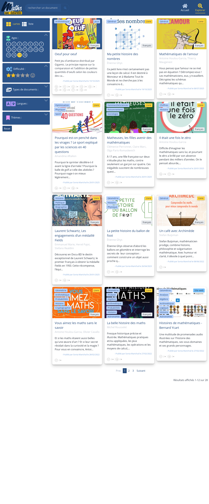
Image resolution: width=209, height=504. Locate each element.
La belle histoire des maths (126, 323)
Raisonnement (115, 109)
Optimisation (62, 105)
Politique (60, 202)
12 (30, 49)
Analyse (112, 294)
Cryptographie (62, 307)
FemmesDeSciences (118, 105)
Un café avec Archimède (176, 231)
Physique (60, 109)
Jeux (97, 21)
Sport (58, 113)
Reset (7, 128)
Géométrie (113, 198)
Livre (148, 21)
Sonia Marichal (80, 81)
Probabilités (61, 299)
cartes (13, 24)
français (94, 45)
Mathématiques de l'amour (178, 54)
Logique (164, 307)
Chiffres (164, 105)
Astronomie (114, 316)
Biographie (61, 206)
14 (41, 49)
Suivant (141, 370)
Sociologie (113, 113)
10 (19, 49)
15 (8, 55)
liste (27, 24)
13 (35, 49)
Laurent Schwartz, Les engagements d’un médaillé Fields (74, 235)
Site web (198, 290)
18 (25, 55)
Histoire (164, 109)
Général (112, 21)
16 (14, 55)
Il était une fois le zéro (175, 138)
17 (19, 55)
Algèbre (112, 299)
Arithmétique (62, 21)
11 (25, 49)
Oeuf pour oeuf (66, 54)
